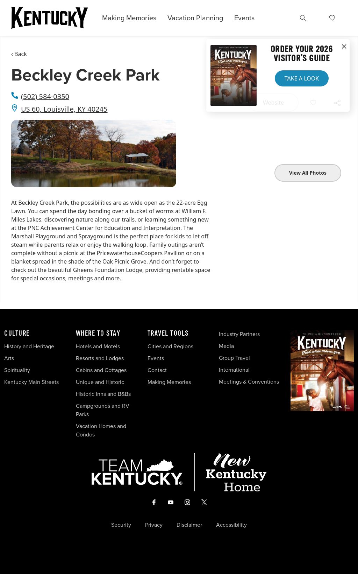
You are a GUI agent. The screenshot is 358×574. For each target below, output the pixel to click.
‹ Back (19, 54)
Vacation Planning (195, 18)
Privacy (154, 525)
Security (121, 525)
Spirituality (17, 370)
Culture (17, 333)
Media (226, 346)
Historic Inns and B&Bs (103, 394)
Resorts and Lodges (100, 358)
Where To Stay (98, 333)
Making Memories (129, 18)
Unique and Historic (100, 382)
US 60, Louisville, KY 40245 (64, 109)
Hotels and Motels (98, 346)
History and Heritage (30, 346)
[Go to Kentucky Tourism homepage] (49, 18)
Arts (9, 358)
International (234, 370)
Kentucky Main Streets (31, 382)
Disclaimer (189, 525)
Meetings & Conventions (249, 382)
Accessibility (231, 525)
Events (244, 18)
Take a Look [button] (302, 78)
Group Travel (234, 358)
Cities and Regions (170, 346)
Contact (157, 370)
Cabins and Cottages (101, 370)
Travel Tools (168, 333)
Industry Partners (239, 334)
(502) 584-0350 (45, 96)
